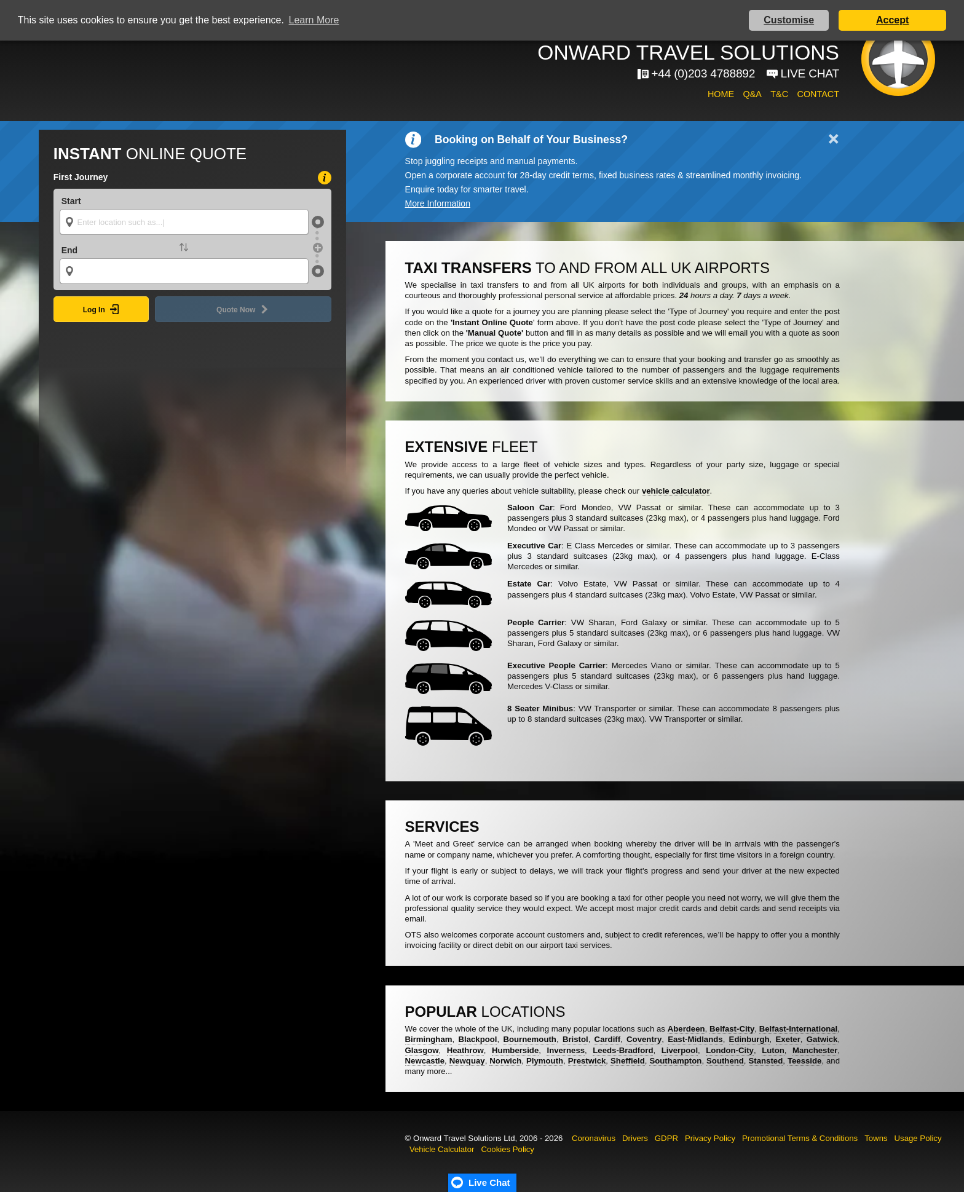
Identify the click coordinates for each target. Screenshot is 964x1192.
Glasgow (422, 1050)
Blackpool (477, 1039)
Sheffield (627, 1060)
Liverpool (680, 1050)
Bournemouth (529, 1039)
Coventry (644, 1039)
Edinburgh (749, 1039)
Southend (725, 1060)
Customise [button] (789, 20)
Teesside (804, 1060)
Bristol (575, 1039)
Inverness (566, 1050)
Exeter (788, 1039)
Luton (773, 1050)
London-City (730, 1050)
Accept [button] (892, 20)
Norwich (505, 1060)
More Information (437, 203)
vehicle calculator (676, 490)
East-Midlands (695, 1039)
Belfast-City (731, 1028)
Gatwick (822, 1039)
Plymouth (544, 1060)
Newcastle (425, 1060)
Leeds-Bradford (623, 1050)
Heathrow (465, 1050)
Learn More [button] (314, 20)
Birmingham (428, 1039)
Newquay (467, 1060)
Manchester (814, 1050)
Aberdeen (686, 1028)
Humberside (515, 1050)
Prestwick (587, 1060)
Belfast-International (798, 1028)
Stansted (766, 1060)
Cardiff (608, 1039)
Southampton (675, 1060)
